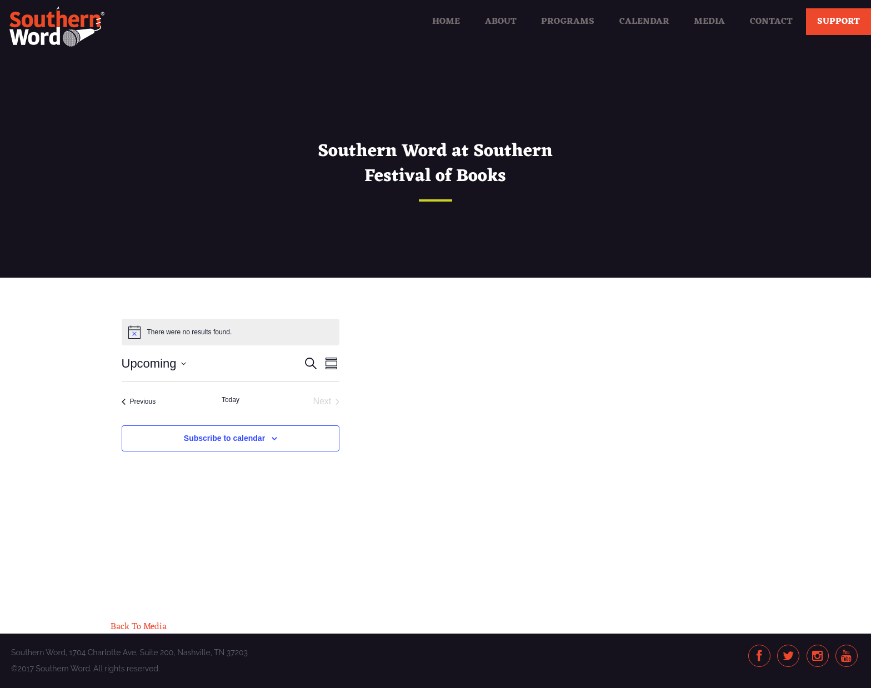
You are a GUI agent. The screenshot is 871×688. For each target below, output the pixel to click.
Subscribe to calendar (224, 438)
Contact (771, 21)
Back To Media (139, 627)
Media (709, 21)
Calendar (644, 21)
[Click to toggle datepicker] (154, 363)
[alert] (231, 332)
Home (446, 21)
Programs (567, 21)
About (501, 21)
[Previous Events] (139, 401)
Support (838, 21)
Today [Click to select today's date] (230, 400)
